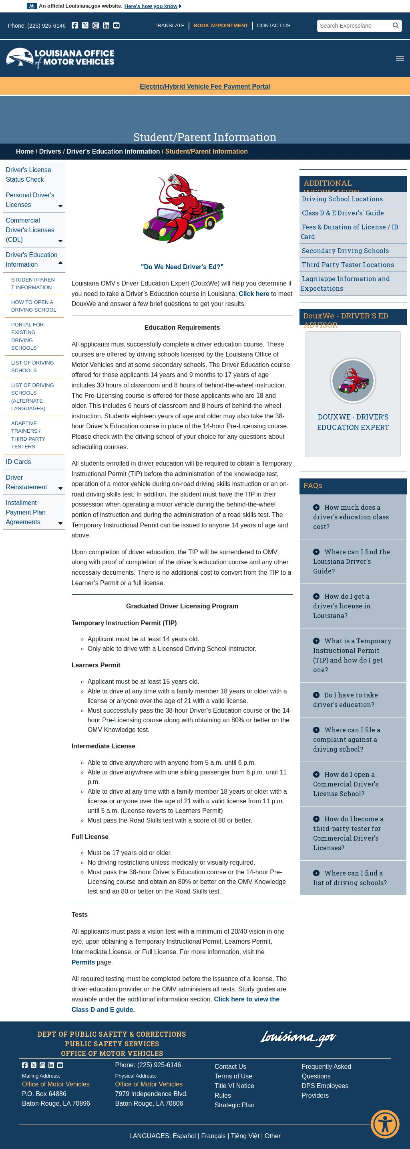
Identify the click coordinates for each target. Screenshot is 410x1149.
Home (25, 151)
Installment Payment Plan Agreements (26, 512)
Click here (255, 293)
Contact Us (273, 25)
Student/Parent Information (33, 284)
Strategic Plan (235, 1105)
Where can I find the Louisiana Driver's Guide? (351, 561)
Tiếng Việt (245, 1136)
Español (184, 1136)
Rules (223, 1095)
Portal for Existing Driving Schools (27, 336)
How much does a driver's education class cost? (351, 517)
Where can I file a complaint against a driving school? (346, 739)
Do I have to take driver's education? (345, 700)
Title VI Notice (234, 1085)
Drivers (50, 151)
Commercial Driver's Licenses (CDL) (30, 230)
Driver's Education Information (113, 151)
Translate (170, 25)
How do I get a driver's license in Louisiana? (342, 606)
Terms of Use (233, 1076)
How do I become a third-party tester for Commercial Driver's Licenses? (348, 833)
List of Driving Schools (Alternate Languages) (32, 397)
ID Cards (18, 461)
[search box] (354, 26)
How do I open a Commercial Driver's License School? (345, 784)
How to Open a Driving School (33, 306)
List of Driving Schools (32, 367)
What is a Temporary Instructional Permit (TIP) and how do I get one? (352, 655)
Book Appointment (220, 25)
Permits (83, 962)
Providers (315, 1095)
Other (273, 1136)
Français (213, 1136)
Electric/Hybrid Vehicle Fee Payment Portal (205, 86)
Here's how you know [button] (154, 6)
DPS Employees (325, 1085)
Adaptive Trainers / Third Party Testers (28, 435)
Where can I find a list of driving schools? (350, 878)
